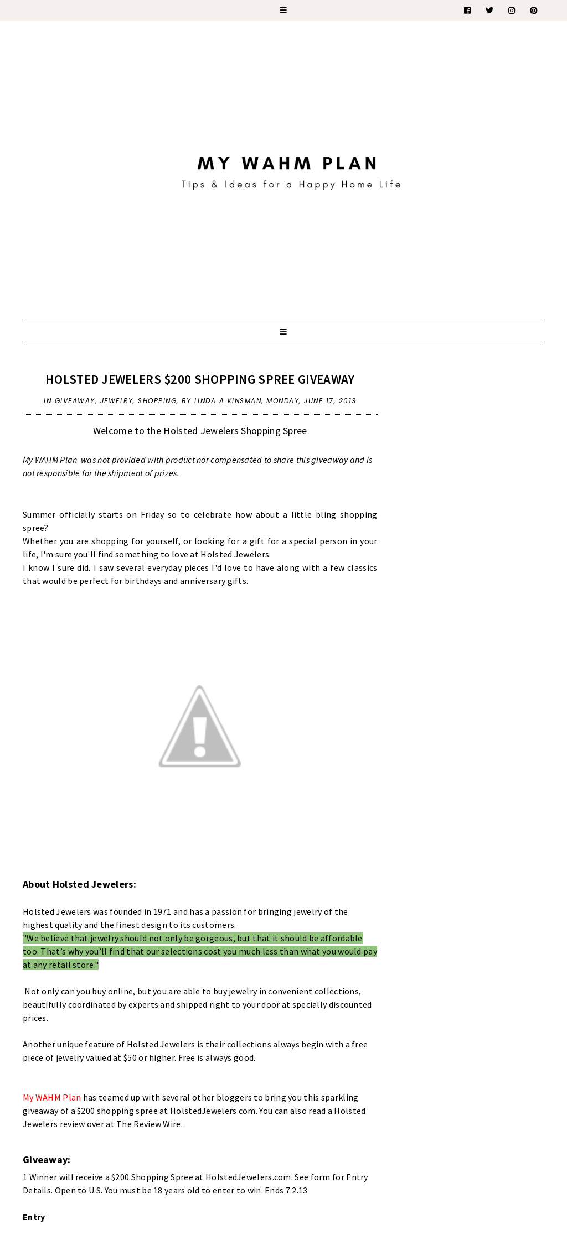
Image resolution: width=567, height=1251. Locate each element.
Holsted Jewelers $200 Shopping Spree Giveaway (200, 379)
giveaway (75, 400)
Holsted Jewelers (57, 911)
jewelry (116, 400)
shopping (157, 400)
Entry (34, 1216)
